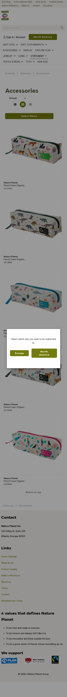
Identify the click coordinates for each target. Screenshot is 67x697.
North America (44, 353)
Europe (19, 353)
